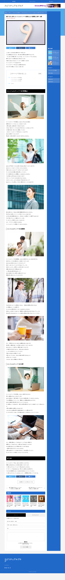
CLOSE (40, 73)
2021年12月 (51, 78)
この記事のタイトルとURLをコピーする (26, 482)
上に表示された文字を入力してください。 (25, 543)
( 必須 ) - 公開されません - (12, 525)
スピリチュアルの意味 (52, 70)
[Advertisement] (54, 29)
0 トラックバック (35, 515)
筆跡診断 (13, 1)
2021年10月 (51, 81)
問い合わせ (51, 1)
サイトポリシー (6, 565)
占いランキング (32, 1)
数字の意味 (50, 72)
